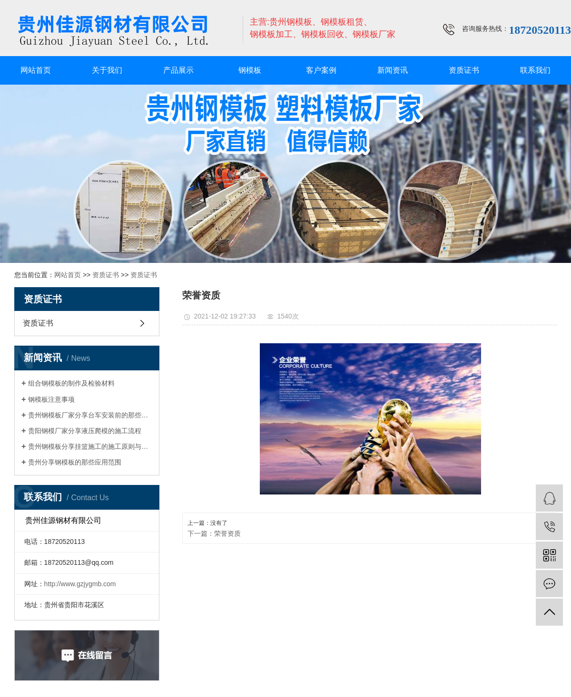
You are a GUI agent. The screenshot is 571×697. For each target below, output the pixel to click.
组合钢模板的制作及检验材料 (71, 383)
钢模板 (249, 70)
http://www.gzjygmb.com (80, 584)
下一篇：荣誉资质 (214, 533)
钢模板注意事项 (51, 399)
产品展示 (178, 70)
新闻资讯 (392, 70)
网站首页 (35, 70)
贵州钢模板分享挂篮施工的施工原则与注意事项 (90, 446)
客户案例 (321, 70)
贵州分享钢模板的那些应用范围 (74, 462)
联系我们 (535, 70)
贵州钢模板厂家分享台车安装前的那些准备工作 (90, 415)
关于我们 (107, 70)
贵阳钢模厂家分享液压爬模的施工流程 (84, 431)
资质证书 (464, 70)
